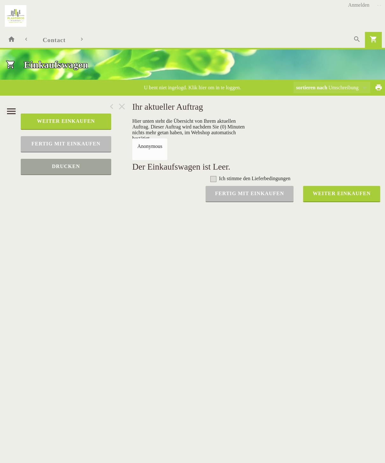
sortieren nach (312, 87)
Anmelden (358, 5)
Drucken (66, 166)
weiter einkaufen (66, 121)
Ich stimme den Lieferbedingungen (254, 178)
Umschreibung (327, 87)
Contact (54, 40)
